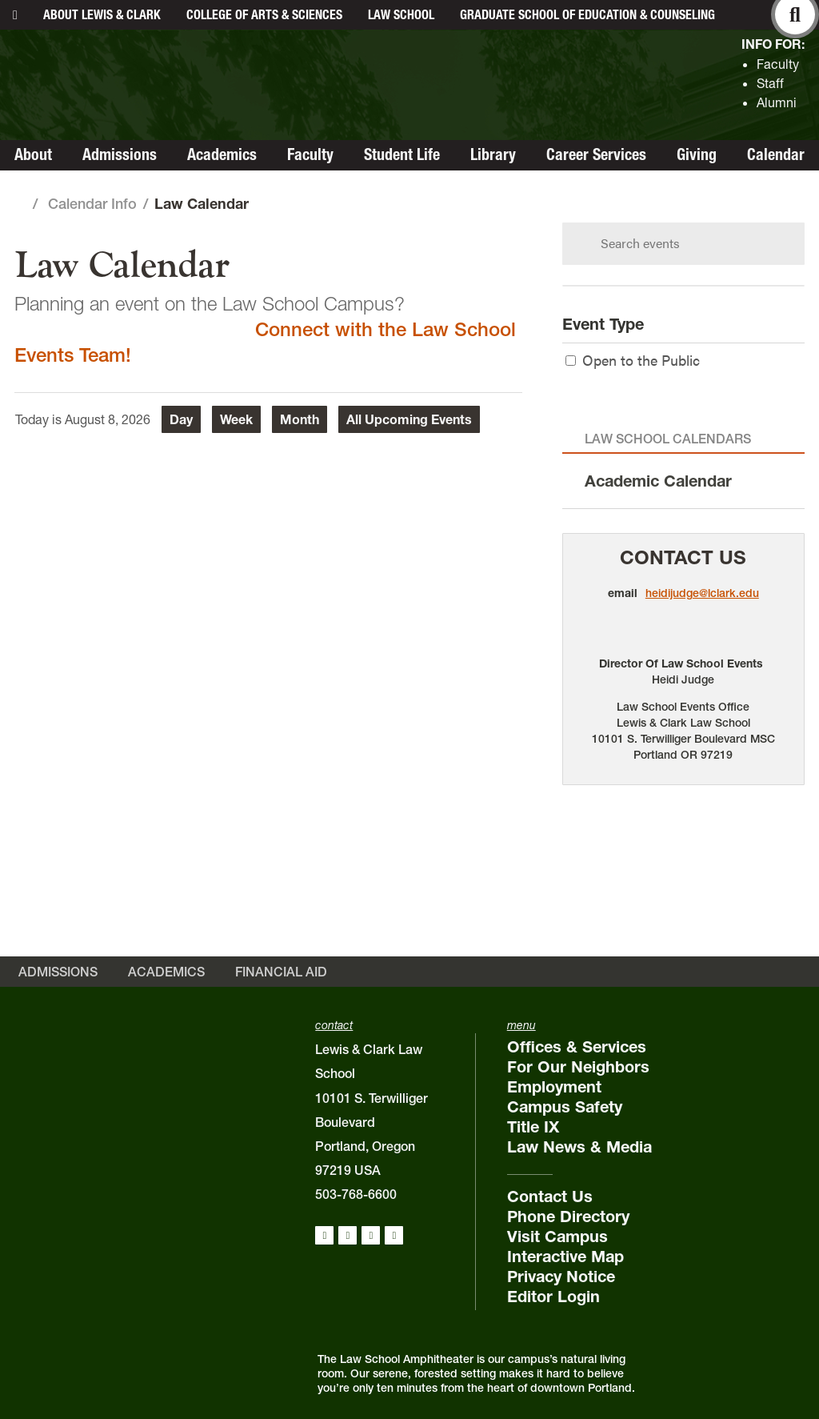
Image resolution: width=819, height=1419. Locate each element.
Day (181, 419)
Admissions (119, 154)
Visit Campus (557, 1236)
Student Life (402, 154)
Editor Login (553, 1296)
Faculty (778, 64)
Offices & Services (576, 1046)
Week (236, 419)
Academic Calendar (658, 481)
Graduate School (587, 14)
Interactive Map (565, 1256)
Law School (401, 14)
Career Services (596, 154)
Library (493, 154)
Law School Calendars (668, 439)
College (264, 14)
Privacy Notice (561, 1276)
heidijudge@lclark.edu (702, 593)
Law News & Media (579, 1146)
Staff (770, 83)
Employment (554, 1086)
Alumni (777, 102)
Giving (697, 154)
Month (299, 419)
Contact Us (683, 557)
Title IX (533, 1126)
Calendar (776, 154)
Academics (222, 154)
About (102, 14)
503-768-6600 (356, 1194)
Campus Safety (564, 1106)
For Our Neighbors (578, 1066)
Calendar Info (92, 203)
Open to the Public (632, 360)
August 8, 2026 (107, 419)
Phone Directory (568, 1216)
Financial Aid (281, 971)
